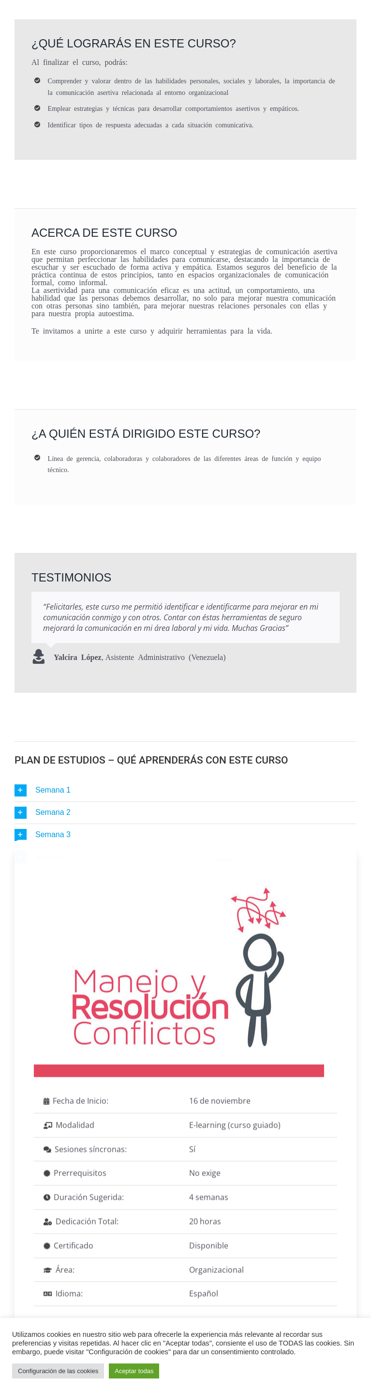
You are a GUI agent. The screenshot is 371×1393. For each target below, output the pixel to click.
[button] (185, 790)
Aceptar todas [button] (134, 1371)
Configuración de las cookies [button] (58, 1371)
